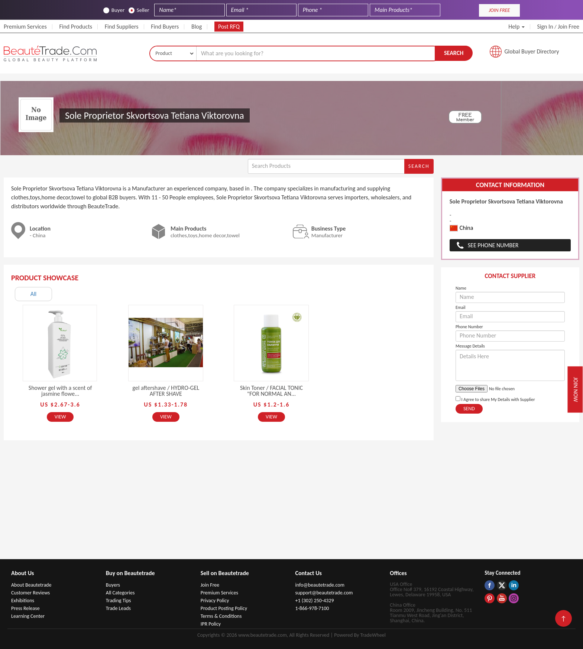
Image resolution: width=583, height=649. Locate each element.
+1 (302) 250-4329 (314, 600)
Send (469, 408)
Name (461, 288)
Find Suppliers (122, 26)
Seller (139, 10)
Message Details (470, 346)
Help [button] (516, 26)
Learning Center (28, 616)
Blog (196, 26)
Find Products (75, 26)
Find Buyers (165, 26)
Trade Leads (118, 608)
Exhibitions (22, 600)
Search (453, 52)
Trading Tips (118, 600)
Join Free (568, 26)
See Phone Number (493, 245)
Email (461, 307)
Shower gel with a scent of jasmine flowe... (60, 390)
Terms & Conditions (221, 616)
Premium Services (25, 26)
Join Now (575, 390)
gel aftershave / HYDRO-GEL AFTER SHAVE (165, 390)
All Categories (120, 593)
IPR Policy (211, 624)
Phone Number (469, 326)
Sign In (545, 26)
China (461, 228)
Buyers (113, 585)
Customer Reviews (30, 593)
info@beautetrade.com (319, 585)
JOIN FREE (499, 10)
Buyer (113, 10)
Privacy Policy (215, 600)
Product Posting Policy (224, 608)
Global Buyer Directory (532, 51)
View (60, 417)
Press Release (25, 608)
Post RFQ (229, 26)
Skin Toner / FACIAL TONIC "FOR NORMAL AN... (271, 390)
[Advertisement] (292, 503)
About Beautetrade (31, 585)
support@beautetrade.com (324, 593)
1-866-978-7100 (312, 608)
